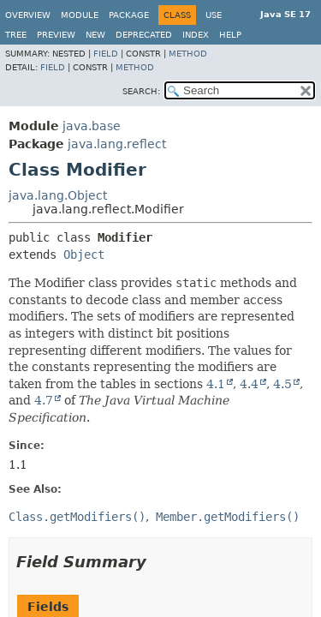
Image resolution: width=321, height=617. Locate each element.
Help (230, 34)
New (95, 34)
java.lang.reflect (117, 144)
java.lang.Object (58, 195)
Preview (56, 34)
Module (79, 15)
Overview (28, 15)
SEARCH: (141, 91)
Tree (16, 34)
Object (83, 254)
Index (195, 34)
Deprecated (144, 34)
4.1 (215, 384)
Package (129, 15)
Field (105, 53)
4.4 (249, 384)
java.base (91, 126)
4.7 (43, 400)
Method (188, 53)
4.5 (282, 384)
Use (213, 15)
